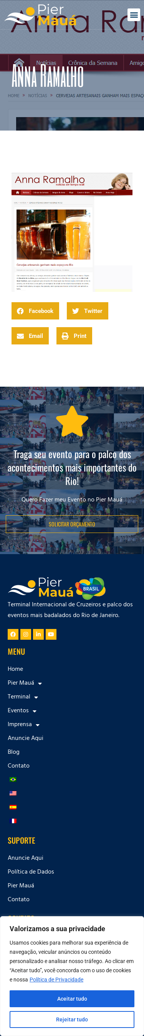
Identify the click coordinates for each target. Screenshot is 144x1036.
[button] (133, 14)
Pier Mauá (25, 683)
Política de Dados (31, 872)
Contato (19, 766)
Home (15, 669)
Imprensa (24, 725)
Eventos (22, 711)
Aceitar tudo (72, 999)
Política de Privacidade (56, 979)
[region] (72, 976)
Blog (14, 752)
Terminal (23, 697)
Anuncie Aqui (25, 739)
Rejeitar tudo (72, 1019)
